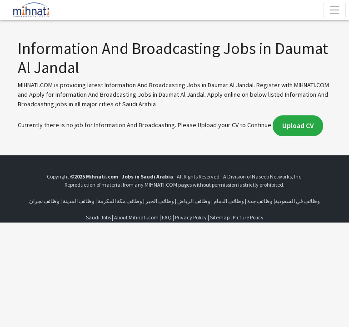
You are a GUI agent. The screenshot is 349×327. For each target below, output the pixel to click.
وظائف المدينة (79, 201)
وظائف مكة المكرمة (120, 201)
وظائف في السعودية (297, 201)
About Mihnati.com (137, 217)
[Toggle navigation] (335, 10)
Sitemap (219, 217)
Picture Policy (248, 217)
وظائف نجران (44, 201)
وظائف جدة (260, 201)
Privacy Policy (191, 217)
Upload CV (298, 125)
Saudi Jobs (98, 217)
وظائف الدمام (229, 201)
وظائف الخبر (159, 201)
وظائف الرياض (193, 201)
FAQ (167, 217)
